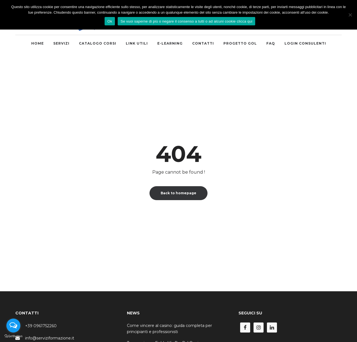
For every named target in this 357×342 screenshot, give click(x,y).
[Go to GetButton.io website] (13, 336)
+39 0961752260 (41, 325)
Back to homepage (178, 193)
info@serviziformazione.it (49, 338)
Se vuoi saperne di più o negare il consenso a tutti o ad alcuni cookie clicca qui (186, 21)
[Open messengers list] (13, 326)
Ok (109, 21)
